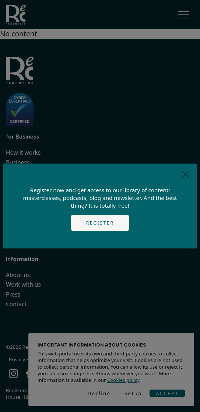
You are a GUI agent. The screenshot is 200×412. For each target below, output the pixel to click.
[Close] (185, 174)
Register (100, 223)
